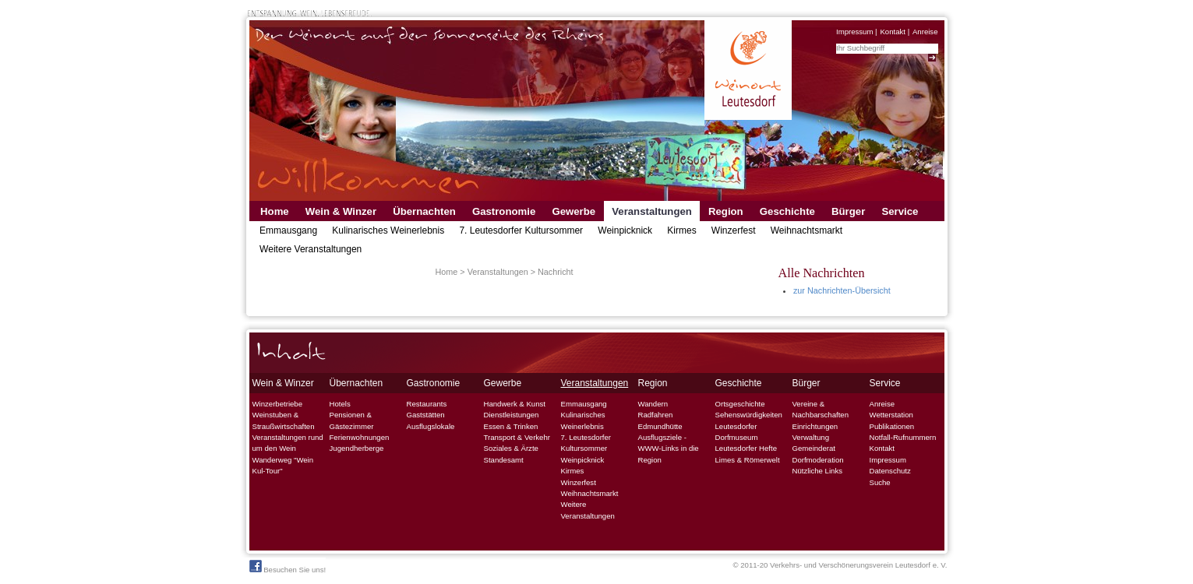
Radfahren (655, 414)
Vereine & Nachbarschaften (820, 409)
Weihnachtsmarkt (806, 230)
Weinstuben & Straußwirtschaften (283, 420)
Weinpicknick (625, 230)
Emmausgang (288, 230)
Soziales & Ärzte (511, 448)
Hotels (340, 403)
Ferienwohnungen (360, 437)
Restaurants (427, 403)
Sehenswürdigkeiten (748, 414)
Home (274, 211)
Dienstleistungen (511, 414)
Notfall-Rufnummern (903, 437)
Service (899, 211)
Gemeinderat (813, 448)
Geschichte (787, 211)
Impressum (854, 31)
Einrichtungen (815, 426)
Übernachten (424, 211)
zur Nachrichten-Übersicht (842, 290)
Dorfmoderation (818, 460)
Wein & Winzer (340, 211)
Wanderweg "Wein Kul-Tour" (283, 465)
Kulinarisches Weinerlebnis (388, 230)
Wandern (653, 403)
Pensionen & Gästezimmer (352, 420)
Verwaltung (810, 437)
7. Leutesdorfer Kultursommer (521, 230)
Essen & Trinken (511, 426)
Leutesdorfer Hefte (746, 448)
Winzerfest (733, 230)
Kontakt (892, 31)
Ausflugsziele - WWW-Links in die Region (668, 448)
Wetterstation (891, 414)
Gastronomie (503, 211)
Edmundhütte (660, 426)
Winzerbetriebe (277, 403)
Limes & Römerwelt (747, 460)
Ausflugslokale (431, 426)
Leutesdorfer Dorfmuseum (736, 432)
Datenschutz (890, 470)
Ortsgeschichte (740, 403)
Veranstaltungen (652, 211)
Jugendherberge (357, 448)
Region (725, 211)
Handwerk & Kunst (514, 403)
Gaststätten (426, 414)
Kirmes (681, 230)
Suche (880, 482)
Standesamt (504, 460)
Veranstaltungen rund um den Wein (287, 442)
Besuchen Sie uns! (287, 567)
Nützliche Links (817, 470)
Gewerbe (573, 211)
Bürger (848, 211)
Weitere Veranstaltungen (310, 249)
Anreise (925, 31)
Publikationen (892, 426)
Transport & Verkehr (517, 437)
